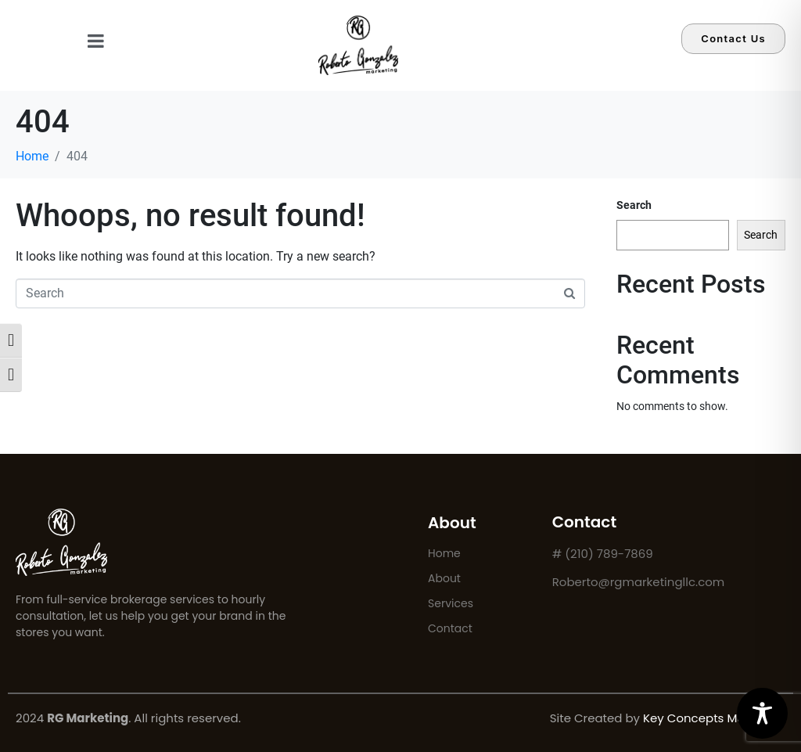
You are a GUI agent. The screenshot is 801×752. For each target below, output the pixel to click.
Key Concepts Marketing (714, 718)
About (444, 578)
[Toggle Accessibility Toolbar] (762, 713)
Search (634, 205)
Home (444, 553)
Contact (450, 628)
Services (450, 603)
